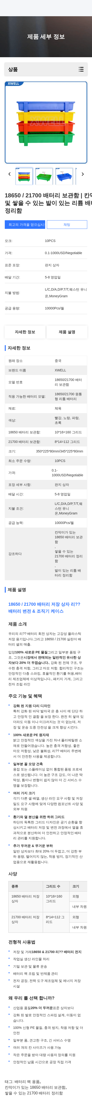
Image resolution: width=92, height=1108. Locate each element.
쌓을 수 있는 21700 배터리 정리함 (34, 1093)
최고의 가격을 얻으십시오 (30, 224)
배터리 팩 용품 (27, 1082)
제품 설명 (67, 332)
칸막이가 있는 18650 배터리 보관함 (35, 1087)
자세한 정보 (25, 332)
